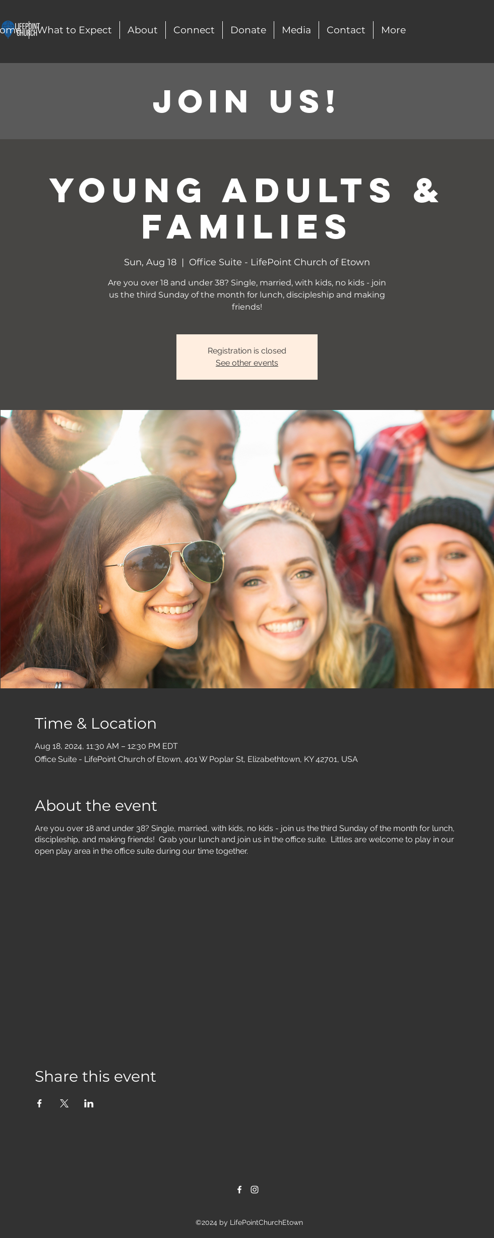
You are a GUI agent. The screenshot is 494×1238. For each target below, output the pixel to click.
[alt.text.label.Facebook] (239, 1190)
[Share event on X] (64, 1103)
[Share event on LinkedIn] (89, 1103)
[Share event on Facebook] (39, 1103)
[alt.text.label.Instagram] (255, 1190)
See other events (247, 363)
